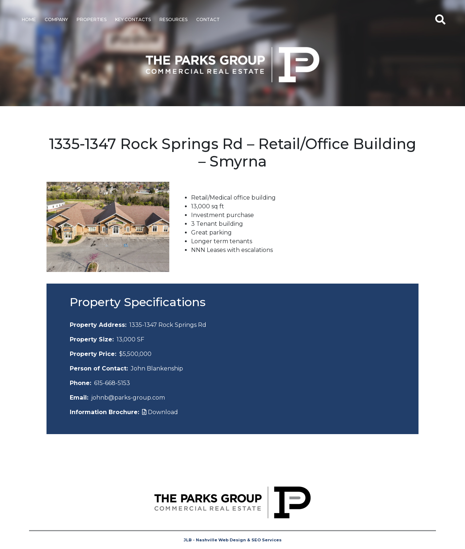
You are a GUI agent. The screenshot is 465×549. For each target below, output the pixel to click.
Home (29, 19)
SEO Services (266, 539)
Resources (173, 19)
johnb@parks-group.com (128, 397)
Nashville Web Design (221, 539)
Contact (208, 19)
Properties (91, 19)
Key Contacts (133, 19)
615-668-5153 (112, 383)
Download (160, 412)
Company (56, 19)
